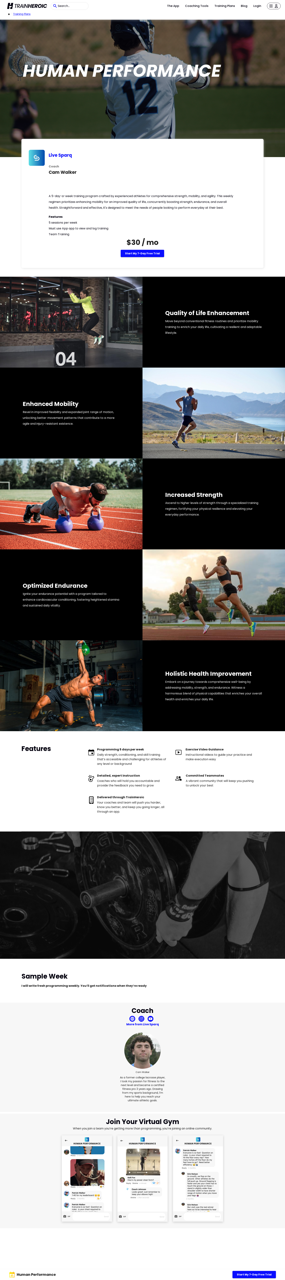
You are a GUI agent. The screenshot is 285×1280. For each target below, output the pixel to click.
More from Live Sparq (142, 1024)
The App (173, 6)
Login (257, 6)
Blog (244, 6)
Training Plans (224, 6)
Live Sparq (60, 155)
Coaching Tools (196, 6)
